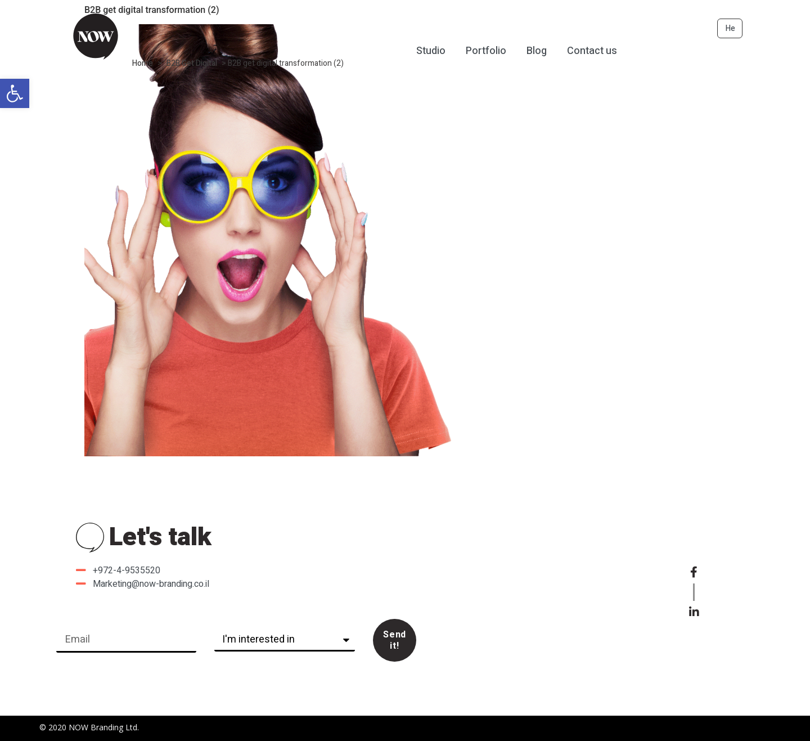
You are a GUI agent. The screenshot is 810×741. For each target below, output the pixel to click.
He (730, 28)
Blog (536, 51)
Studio (431, 51)
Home (142, 63)
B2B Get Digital (191, 63)
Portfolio (486, 51)
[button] (14, 93)
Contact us (592, 51)
